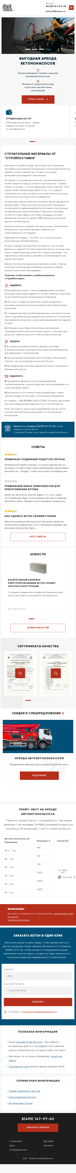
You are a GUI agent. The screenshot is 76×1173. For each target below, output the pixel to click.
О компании (16, 1141)
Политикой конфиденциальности (39, 1012)
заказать (38, 1002)
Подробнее (39, 776)
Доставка (49, 1141)
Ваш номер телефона (38, 989)
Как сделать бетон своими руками (30, 516)
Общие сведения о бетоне (24, 1091)
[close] (74, 877)
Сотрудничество (18, 1150)
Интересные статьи (20, 1103)
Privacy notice (67, 877)
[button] (28, 49)
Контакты (48, 1146)
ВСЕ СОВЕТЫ (38, 537)
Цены (12, 1146)
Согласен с (32, 1012)
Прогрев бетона (18, 1067)
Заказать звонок (38, 1128)
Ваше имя (38, 974)
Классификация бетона (22, 1097)
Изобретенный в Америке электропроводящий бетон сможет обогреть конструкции (32, 583)
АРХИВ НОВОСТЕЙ (38, 628)
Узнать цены (38, 99)
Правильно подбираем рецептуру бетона (35, 459)
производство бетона (29, 1042)
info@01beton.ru (55, 11)
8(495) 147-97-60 (56, 6)
